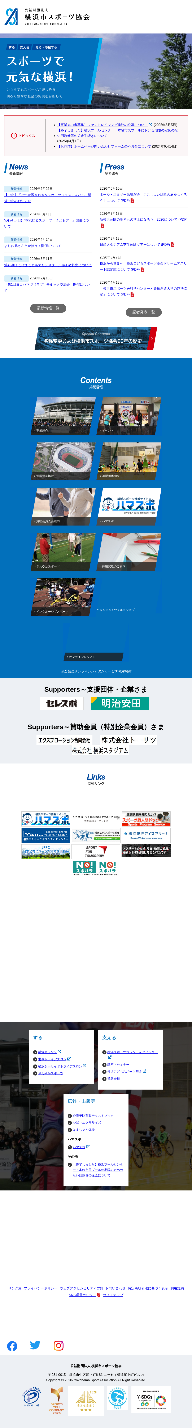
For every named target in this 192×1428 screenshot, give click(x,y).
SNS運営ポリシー (82, 1295)
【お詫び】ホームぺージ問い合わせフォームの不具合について (104, 146)
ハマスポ (76, 1147)
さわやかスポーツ (50, 1073)
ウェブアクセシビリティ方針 (81, 1288)
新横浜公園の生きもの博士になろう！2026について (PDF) (144, 219)
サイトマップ (113, 1295)
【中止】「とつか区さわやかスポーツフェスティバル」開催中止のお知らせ (47, 198)
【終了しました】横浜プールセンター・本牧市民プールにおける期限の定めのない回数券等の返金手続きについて (117, 133)
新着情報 (16, 188)
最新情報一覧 (48, 308)
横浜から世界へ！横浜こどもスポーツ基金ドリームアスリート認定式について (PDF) (143, 266)
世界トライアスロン (49, 1059)
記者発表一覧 (143, 312)
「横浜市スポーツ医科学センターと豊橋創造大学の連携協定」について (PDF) (143, 291)
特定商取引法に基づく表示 (148, 1288)
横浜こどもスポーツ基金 (122, 1071)
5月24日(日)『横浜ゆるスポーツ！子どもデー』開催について (46, 223)
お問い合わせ (115, 1288)
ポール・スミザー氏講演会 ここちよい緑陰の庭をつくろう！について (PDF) (143, 197)
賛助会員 (113, 1078)
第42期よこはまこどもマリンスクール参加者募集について (48, 265)
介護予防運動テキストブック (93, 1115)
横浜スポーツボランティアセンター (130, 1052)
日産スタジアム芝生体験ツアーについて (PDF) (135, 244)
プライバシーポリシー (40, 1288)
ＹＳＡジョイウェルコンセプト (117, 610)
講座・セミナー (118, 1064)
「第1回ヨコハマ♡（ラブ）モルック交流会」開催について (47, 287)
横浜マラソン (45, 1052)
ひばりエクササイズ (87, 1122)
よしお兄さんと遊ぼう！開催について (32, 246)
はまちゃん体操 (84, 1129)
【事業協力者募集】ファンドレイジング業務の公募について (102, 125)
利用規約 (177, 1288)
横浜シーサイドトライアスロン (57, 1066)
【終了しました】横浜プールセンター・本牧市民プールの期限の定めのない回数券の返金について (98, 1170)
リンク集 (15, 1288)
